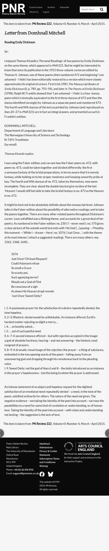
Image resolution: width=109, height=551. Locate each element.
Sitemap (43, 466)
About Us (33, 12)
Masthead (44, 443)
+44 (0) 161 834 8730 (23, 469)
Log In (46, 12)
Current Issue (36, 7)
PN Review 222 (42, 23)
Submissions (46, 447)
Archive (51, 7)
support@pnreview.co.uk (26, 473)
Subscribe (64, 7)
